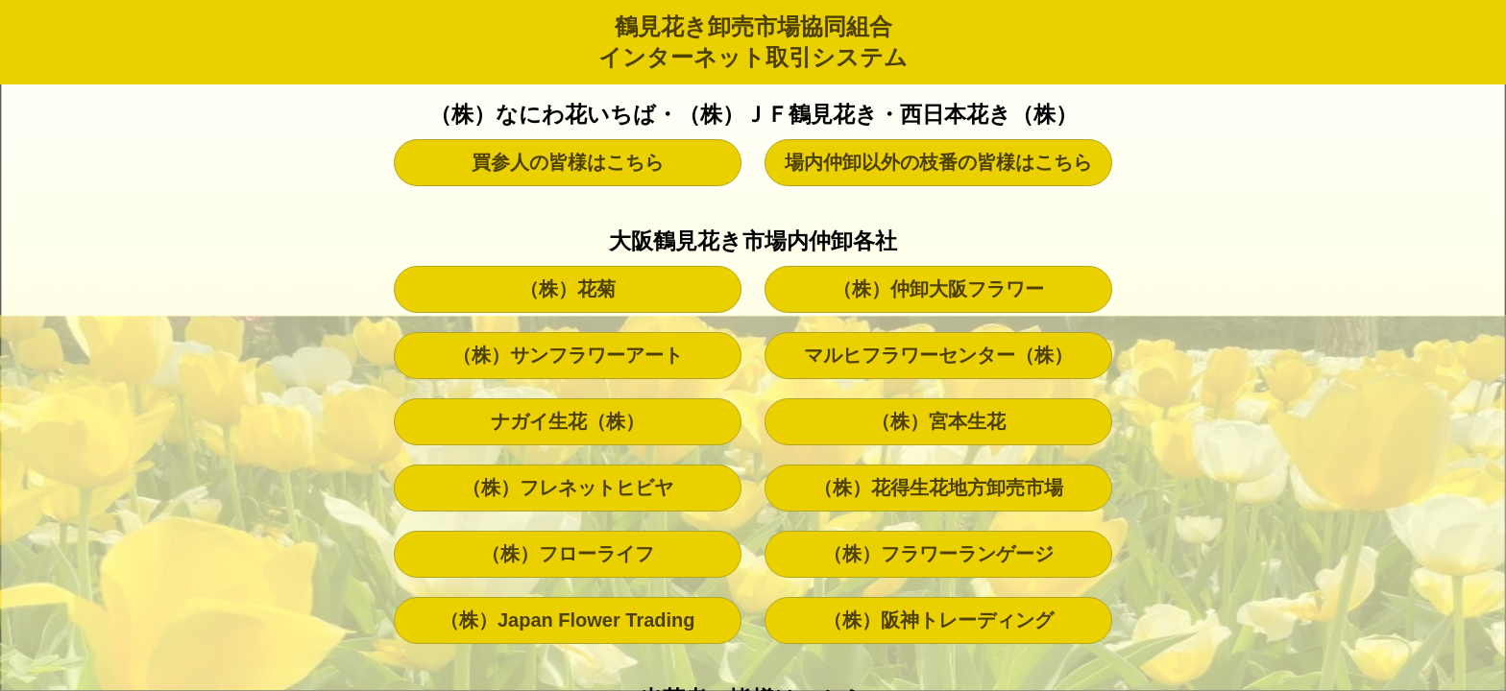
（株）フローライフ (567, 553)
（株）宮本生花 (938, 421)
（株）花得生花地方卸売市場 (938, 487)
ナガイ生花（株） (567, 421)
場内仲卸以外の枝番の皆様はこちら (938, 162)
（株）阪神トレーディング (938, 620)
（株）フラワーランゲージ (938, 553)
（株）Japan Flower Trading (567, 620)
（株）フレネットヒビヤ (567, 487)
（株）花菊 (568, 288)
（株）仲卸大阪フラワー (938, 288)
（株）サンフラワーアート (567, 355)
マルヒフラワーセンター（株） (938, 355)
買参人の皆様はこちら (568, 162)
